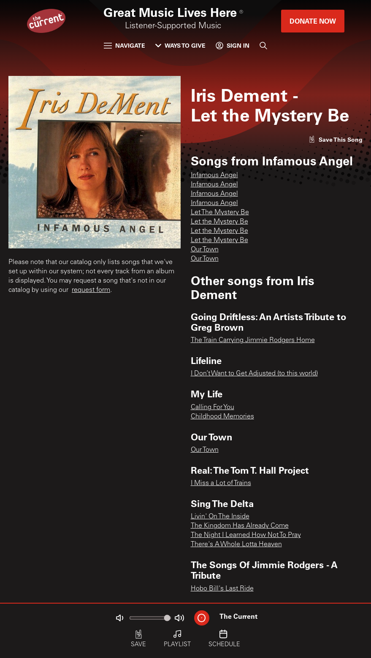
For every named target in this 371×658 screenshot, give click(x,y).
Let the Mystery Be (219, 221)
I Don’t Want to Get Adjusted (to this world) (254, 373)
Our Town (205, 249)
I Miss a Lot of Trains (221, 483)
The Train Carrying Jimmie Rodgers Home (253, 340)
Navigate (124, 45)
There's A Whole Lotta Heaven (236, 544)
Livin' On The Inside (220, 516)
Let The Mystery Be (220, 212)
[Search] (263, 45)
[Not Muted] (119, 618)
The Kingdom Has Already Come (240, 526)
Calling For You (212, 407)
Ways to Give (180, 45)
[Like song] (336, 139)
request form (91, 290)
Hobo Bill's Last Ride (222, 588)
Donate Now (313, 20)
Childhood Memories (222, 416)
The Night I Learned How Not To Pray (246, 535)
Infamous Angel (214, 175)
